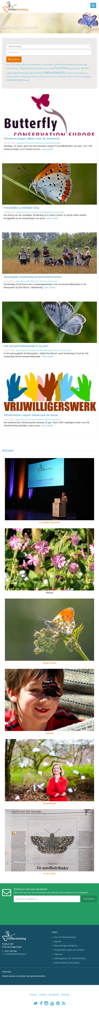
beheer (17, 76)
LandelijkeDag (45, 212)
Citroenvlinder (12, 68)
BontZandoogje (80, 65)
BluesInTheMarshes (36, 143)
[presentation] (23, 913)
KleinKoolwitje (74, 68)
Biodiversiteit (67, 64)
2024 (23, 64)
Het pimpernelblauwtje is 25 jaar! (26, 346)
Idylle (51, 68)
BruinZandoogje (28, 419)
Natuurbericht (54, 73)
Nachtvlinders (36, 73)
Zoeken (14, 59)
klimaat (35, 76)
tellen (53, 76)
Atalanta (57, 64)
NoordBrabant (46, 350)
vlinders (77, 77)
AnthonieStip (36, 65)
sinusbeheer (58, 212)
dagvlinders (26, 77)
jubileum (41, 419)
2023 (18, 64)
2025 (28, 65)
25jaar (19, 143)
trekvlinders (62, 76)
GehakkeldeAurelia (40, 68)
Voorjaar (10, 76)
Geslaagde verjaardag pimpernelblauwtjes (32, 276)
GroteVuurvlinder (30, 212)
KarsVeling (61, 68)
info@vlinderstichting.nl (15, 954)
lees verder (47, 149)
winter (27, 80)
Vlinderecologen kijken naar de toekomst (32, 138)
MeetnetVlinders (21, 73)
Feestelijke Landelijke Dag (21, 207)
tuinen (70, 77)
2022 (13, 64)
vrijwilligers (86, 76)
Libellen (9, 73)
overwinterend (45, 77)
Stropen (69, 73)
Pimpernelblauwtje (49, 281)
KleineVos (85, 68)
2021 (8, 64)
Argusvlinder (47, 65)
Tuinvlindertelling (80, 73)
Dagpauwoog (25, 68)
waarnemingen (15, 79)
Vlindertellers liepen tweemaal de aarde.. (32, 415)
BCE (25, 143)
